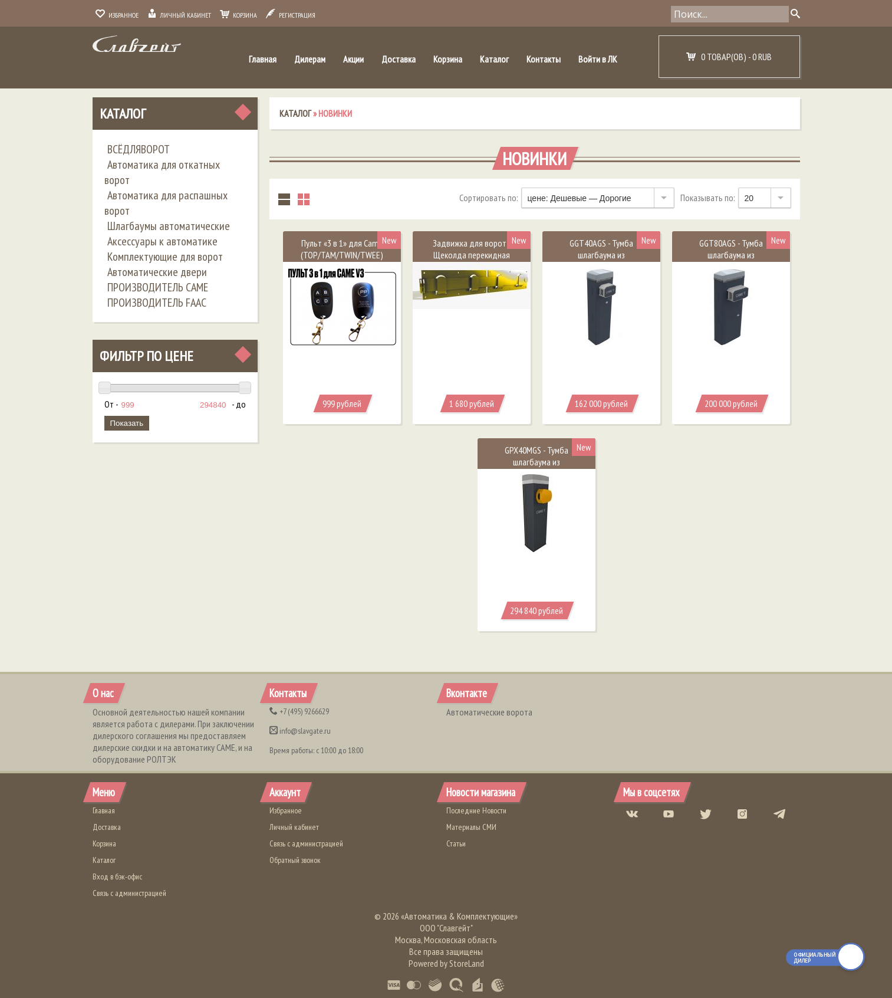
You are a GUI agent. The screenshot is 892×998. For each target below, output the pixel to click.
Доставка (398, 59)
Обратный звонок (295, 860)
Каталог (494, 59)
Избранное (117, 15)
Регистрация (290, 15)
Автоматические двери (157, 272)
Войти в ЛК (597, 59)
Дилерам (309, 59)
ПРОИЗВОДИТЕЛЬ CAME (157, 287)
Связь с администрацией (129, 893)
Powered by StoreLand (446, 963)
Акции (353, 59)
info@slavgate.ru (300, 730)
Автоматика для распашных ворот (166, 203)
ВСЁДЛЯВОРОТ (138, 149)
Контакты (543, 59)
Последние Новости (476, 810)
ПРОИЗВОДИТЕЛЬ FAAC (156, 302)
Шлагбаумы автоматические (168, 226)
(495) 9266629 (299, 711)
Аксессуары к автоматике (162, 241)
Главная (263, 59)
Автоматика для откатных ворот (162, 172)
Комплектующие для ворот (165, 256)
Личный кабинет (179, 15)
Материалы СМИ (471, 827)
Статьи (456, 843)
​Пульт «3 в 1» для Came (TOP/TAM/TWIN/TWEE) (342, 249)
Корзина (238, 15)
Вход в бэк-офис (117, 876)
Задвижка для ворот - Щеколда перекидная (472, 249)
